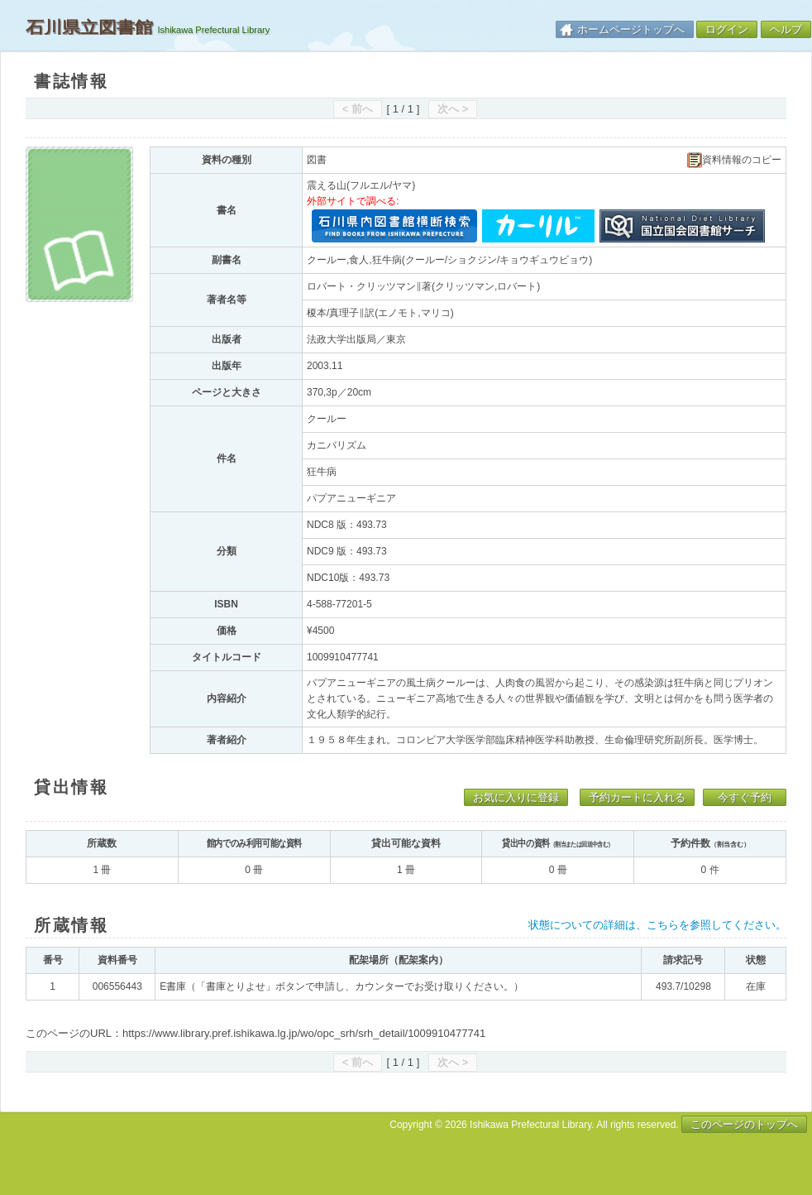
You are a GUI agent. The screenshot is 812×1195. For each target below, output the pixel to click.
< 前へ (357, 109)
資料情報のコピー (734, 160)
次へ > (452, 109)
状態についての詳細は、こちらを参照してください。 (657, 925)
